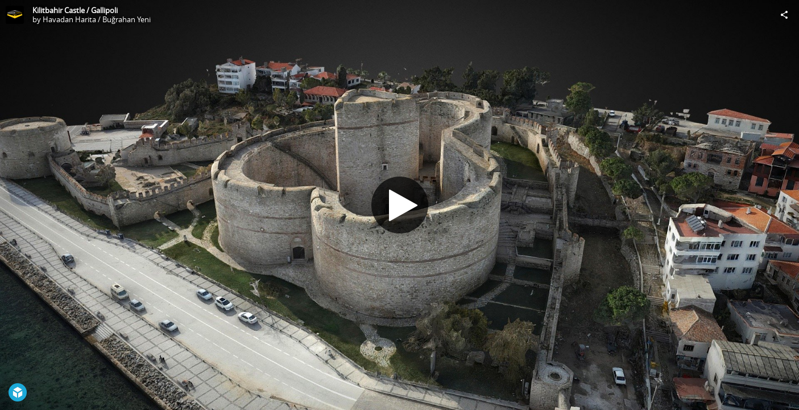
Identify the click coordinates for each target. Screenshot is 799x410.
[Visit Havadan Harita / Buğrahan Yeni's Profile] (15, 15)
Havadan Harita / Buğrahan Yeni (97, 19)
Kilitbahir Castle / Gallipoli (75, 10)
